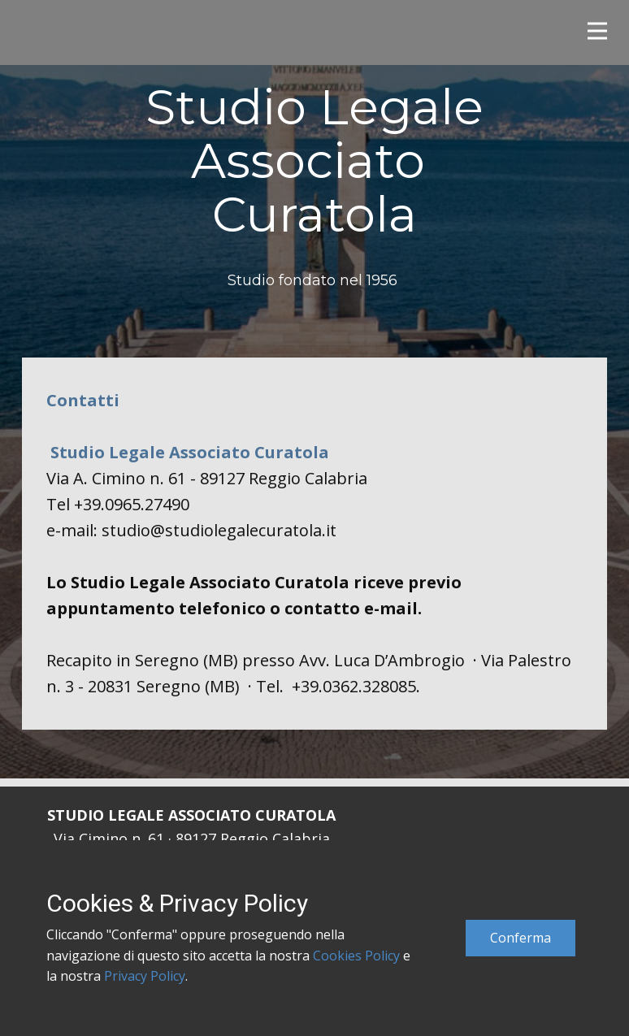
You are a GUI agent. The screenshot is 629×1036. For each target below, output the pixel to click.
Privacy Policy (144, 976)
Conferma (520, 938)
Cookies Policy (356, 955)
